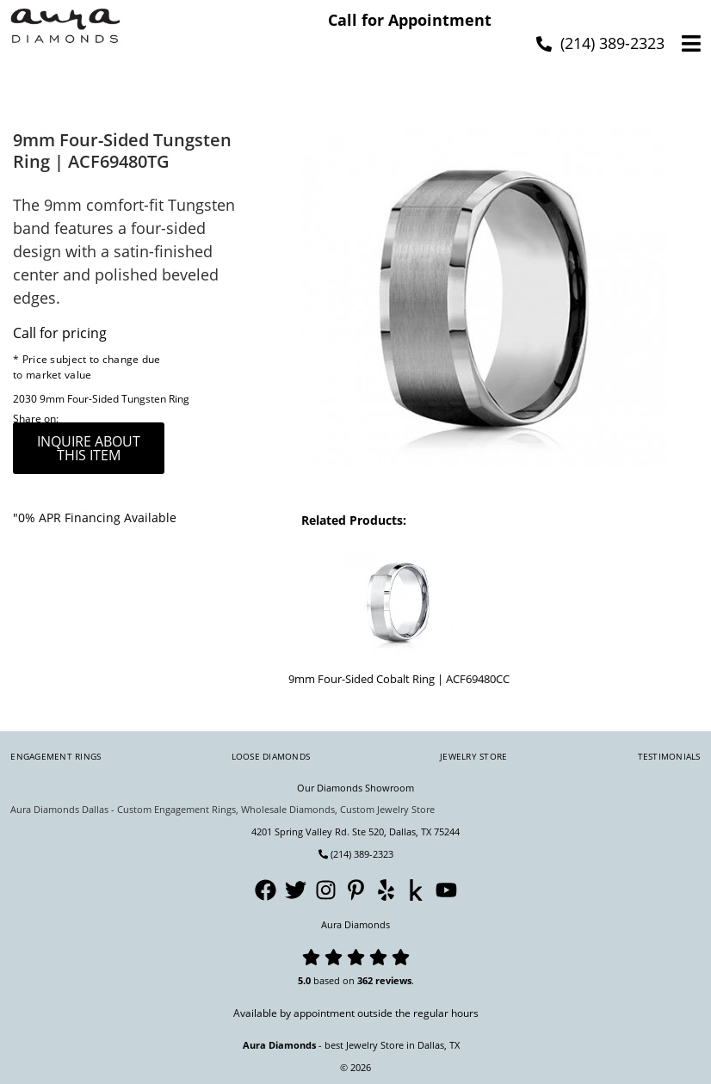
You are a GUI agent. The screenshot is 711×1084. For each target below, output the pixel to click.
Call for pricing (60, 332)
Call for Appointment (410, 19)
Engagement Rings (55, 756)
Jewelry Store (473, 756)
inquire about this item (88, 448)
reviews (393, 980)
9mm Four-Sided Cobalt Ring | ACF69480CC (399, 679)
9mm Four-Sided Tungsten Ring (114, 398)
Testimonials (669, 756)
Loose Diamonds (271, 756)
